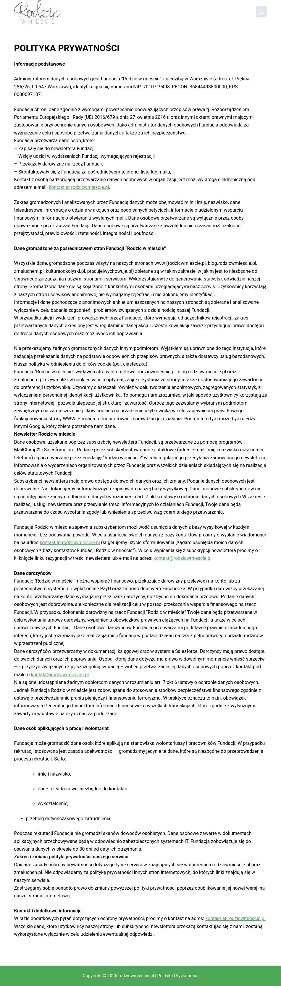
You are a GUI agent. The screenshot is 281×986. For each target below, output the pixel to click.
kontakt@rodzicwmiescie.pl (182, 558)
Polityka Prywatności (177, 975)
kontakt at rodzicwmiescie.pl (79, 187)
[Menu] (261, 11)
